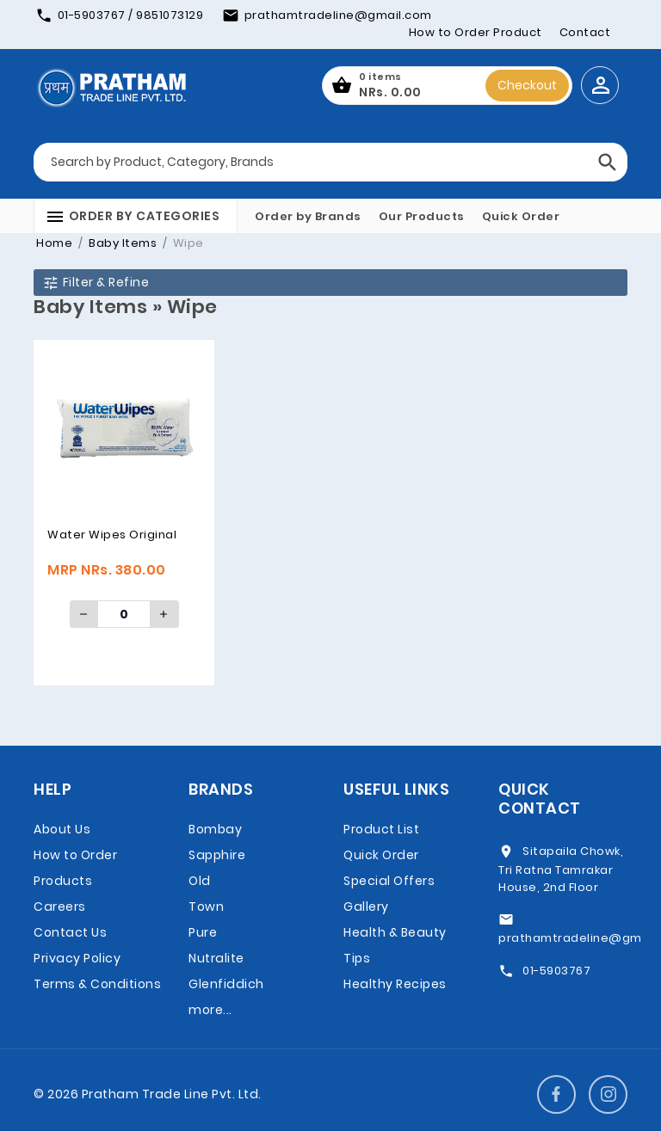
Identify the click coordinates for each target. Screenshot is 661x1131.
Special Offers (389, 880)
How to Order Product (475, 32)
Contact (585, 32)
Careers (60, 906)
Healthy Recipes (395, 984)
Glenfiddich (226, 984)
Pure (202, 932)
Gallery (366, 906)
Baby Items (122, 243)
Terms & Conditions (97, 984)
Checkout (527, 85)
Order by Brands (308, 216)
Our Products (422, 216)
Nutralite (216, 958)
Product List (381, 829)
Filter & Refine (95, 283)
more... (210, 1009)
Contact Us (70, 932)
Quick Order (521, 216)
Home (54, 243)
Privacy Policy (77, 958)
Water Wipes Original (111, 534)
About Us (62, 829)
